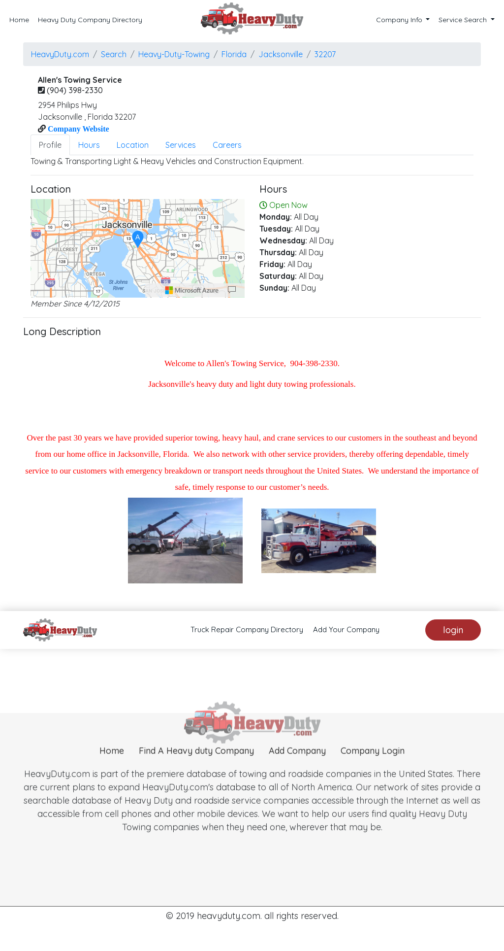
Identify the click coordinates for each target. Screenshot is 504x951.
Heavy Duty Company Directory (90, 19)
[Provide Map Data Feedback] (232, 290)
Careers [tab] (227, 145)
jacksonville (280, 54)
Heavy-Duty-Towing (174, 54)
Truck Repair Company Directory (246, 629)
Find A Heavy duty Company (196, 765)
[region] (138, 248)
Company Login (373, 765)
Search (113, 54)
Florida (234, 54)
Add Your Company (346, 629)
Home (19, 19)
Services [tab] (180, 145)
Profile (50, 145)
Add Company (297, 765)
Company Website (77, 129)
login (453, 630)
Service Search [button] (464, 19)
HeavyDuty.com (60, 54)
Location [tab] (133, 145)
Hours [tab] (89, 145)
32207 (325, 54)
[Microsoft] (192, 290)
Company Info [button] (400, 19)
